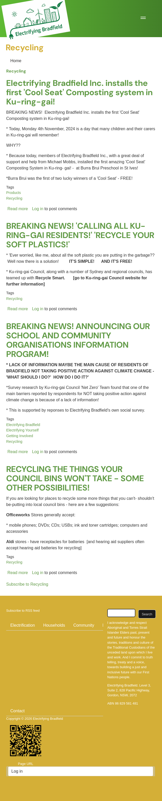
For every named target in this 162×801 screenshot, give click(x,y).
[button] (143, 18)
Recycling (16, 71)
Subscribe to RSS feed (23, 610)
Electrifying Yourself (22, 430)
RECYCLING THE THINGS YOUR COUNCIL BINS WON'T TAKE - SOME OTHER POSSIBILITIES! (75, 478)
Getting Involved (19, 436)
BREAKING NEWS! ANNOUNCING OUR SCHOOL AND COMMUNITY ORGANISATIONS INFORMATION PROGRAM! (78, 340)
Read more (17, 209)
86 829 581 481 (126, 703)
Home (15, 61)
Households (54, 625)
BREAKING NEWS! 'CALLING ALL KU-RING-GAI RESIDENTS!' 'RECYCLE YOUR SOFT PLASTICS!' (80, 235)
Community (83, 625)
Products (13, 193)
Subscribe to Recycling (27, 584)
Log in (37, 209)
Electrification (22, 625)
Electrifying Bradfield (23, 425)
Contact (17, 711)
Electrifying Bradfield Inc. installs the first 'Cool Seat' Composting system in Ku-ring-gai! (79, 92)
